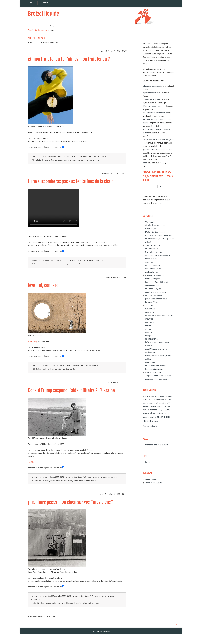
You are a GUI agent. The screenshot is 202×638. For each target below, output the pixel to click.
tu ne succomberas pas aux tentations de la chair (70, 181)
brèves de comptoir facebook (157, 342)
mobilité (166, 410)
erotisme (40, 264)
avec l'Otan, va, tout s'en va (156, 349)
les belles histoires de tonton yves (158, 235)
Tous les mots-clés (41, 30)
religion (53, 264)
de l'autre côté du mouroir (155, 366)
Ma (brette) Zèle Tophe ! (154, 232)
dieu (34, 603)
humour (146, 409)
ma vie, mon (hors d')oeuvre (156, 292)
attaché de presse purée (152, 86)
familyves (149, 335)
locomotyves (150, 309)
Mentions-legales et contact (156, 445)
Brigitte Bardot (38, 160)
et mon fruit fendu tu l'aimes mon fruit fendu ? (69, 59)
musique (79, 603)
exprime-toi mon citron (157, 403)
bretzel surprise (151, 248)
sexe (90, 160)
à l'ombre (161, 203)
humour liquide (151, 258)
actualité (155, 396)
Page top (177, 624)
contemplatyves (151, 272)
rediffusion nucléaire (153, 295)
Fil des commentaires (50, 42)
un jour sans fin (151, 339)
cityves (148, 329)
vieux (96, 603)
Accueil (30, 30)
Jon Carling (32, 341)
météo (60, 369)
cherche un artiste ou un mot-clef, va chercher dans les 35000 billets (158, 176)
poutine (94, 481)
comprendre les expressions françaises (158, 139)
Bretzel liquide (43, 13)
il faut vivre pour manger (152, 106)
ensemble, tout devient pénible (157, 255)
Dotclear (106, 631)
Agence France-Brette (41, 481)
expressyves (150, 312)
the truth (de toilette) (153, 252)
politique (87, 481)
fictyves (148, 325)
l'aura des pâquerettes (154, 369)
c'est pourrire (150, 352)
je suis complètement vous (156, 299)
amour (150, 400)
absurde (146, 396)
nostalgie (146, 413)
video (80, 264)
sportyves (149, 262)
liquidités (149, 345)
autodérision (159, 400)
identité (153, 409)
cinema (47, 160)
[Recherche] (150, 186)
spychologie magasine (69, 264)
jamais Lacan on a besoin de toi (155, 113)
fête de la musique (44, 603)
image (160, 410)
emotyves (149, 332)
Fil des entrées (35, 42)
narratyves (149, 322)
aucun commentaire (98, 156)
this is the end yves (153, 289)
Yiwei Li (96, 160)
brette (147, 462)
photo (86, 160)
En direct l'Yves (73, 365)
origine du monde (76, 160)
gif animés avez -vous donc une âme (157, 149)
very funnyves (151, 228)
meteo (54, 369)
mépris (66, 160)
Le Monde (32, 462)
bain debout (150, 362)
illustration (37, 369)
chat (34, 264)
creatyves (149, 319)
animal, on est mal (78, 260)
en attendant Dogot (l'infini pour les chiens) (83, 477)
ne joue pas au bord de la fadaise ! (159, 315)
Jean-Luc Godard (57, 160)
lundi (44, 369)
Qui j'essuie (149, 222)
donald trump (55, 481)
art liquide (149, 305)
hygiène (54, 603)
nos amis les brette (152, 265)
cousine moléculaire (153, 372)
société (72, 369)
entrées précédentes (37, 616)
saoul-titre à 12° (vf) (153, 269)
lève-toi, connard (43, 285)
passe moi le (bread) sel (154, 275)
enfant (145, 403)
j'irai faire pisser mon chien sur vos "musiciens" (70, 502)
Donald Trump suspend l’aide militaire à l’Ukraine (71, 390)
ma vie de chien (66, 481)
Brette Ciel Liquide (80, 156)
